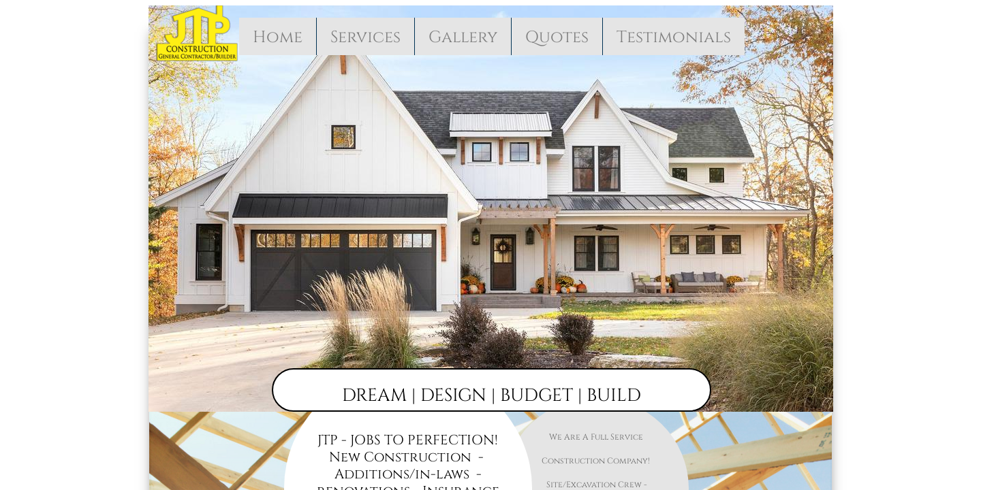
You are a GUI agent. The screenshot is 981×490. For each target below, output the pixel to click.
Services (365, 37)
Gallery (463, 37)
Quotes (557, 37)
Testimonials (674, 37)
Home (277, 37)
